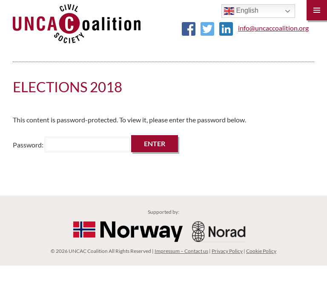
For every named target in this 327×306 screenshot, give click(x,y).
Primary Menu (317, 10)
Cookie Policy (261, 251)
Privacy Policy (227, 251)
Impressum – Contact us (181, 251)
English (241, 11)
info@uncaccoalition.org (273, 28)
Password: (71, 145)
